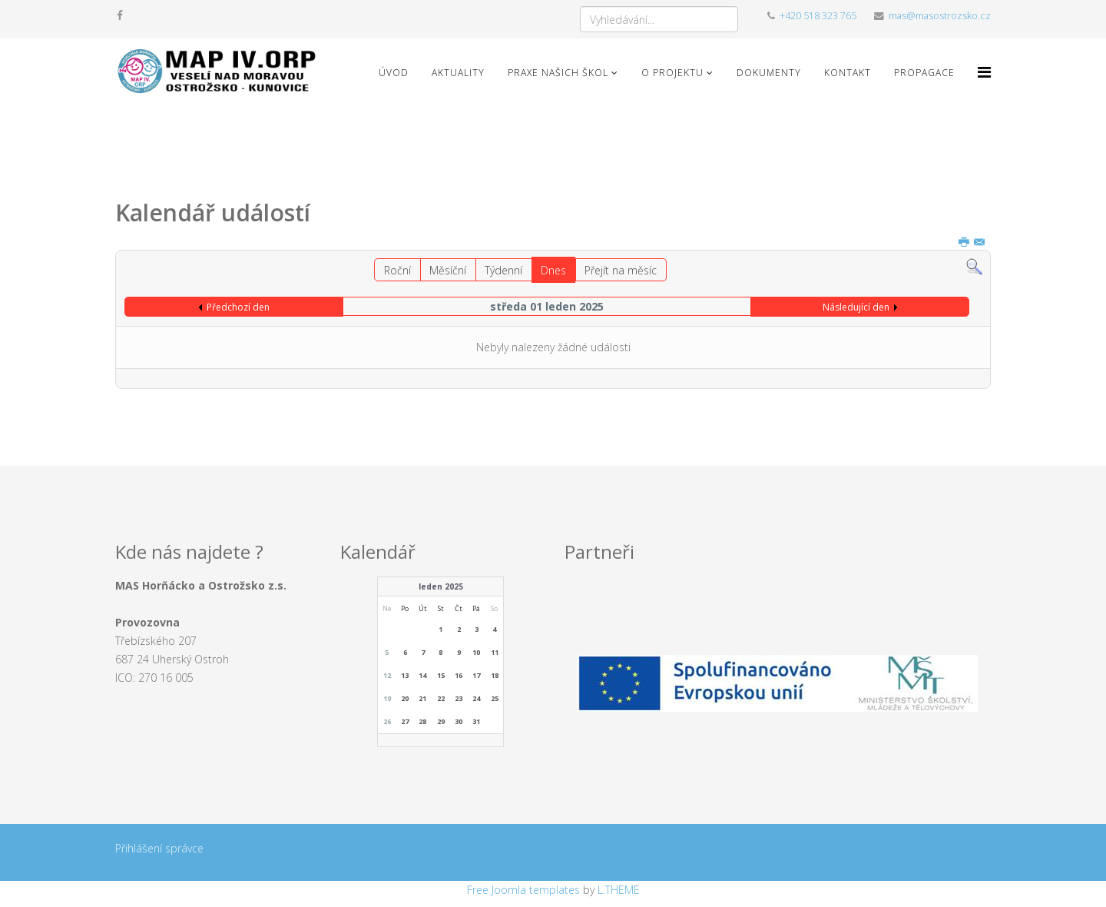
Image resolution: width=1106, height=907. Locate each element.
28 (422, 721)
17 (476, 675)
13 (405, 675)
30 (458, 721)
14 (422, 675)
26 (387, 721)
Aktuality (458, 72)
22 (441, 698)
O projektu (672, 72)
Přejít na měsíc (620, 270)
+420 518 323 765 (818, 15)
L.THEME (619, 889)
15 (441, 675)
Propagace (924, 72)
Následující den (856, 307)
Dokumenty (769, 72)
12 (387, 675)
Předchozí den (238, 307)
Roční (397, 270)
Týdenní (503, 270)
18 (494, 675)
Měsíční (447, 270)
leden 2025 (441, 586)
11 (494, 652)
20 (405, 698)
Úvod (394, 72)
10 (476, 652)
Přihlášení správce (159, 848)
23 (458, 698)
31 (476, 721)
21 (422, 698)
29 (441, 721)
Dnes (553, 270)
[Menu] (984, 71)
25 (494, 698)
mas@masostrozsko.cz (940, 15)
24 (476, 698)
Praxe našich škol (558, 72)
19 (387, 698)
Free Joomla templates (523, 889)
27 (405, 721)
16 (458, 675)
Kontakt (847, 72)
